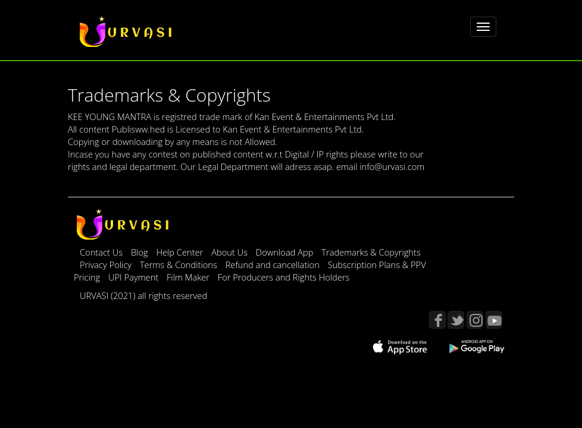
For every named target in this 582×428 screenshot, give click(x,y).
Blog (139, 252)
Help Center (179, 252)
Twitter (456, 320)
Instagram (475, 320)
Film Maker (189, 277)
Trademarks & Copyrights (371, 252)
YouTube (494, 320)
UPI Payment (134, 277)
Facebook (437, 320)
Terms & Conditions (180, 264)
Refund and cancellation (274, 264)
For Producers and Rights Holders (284, 277)
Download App (285, 252)
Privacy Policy (107, 264)
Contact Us (101, 252)
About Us (230, 252)
